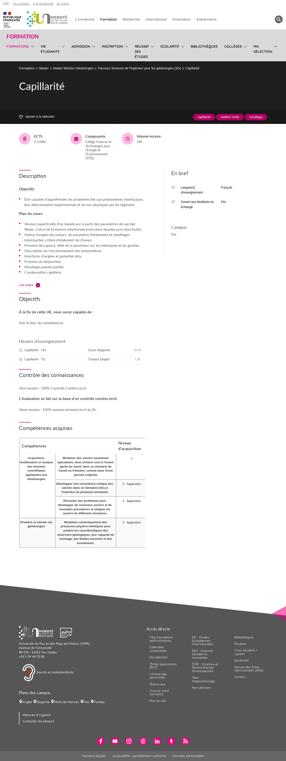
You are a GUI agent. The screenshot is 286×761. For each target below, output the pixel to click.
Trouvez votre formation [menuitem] (159, 692)
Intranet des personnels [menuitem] (158, 675)
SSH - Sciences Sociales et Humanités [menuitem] (202, 654)
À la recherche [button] (43, 4)
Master (44, 68)
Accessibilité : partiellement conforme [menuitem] (139, 756)
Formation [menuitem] (108, 19)
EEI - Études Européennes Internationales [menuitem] (202, 640)
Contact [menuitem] (240, 677)
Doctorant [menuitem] (241, 660)
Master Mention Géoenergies (73, 68)
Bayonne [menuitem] (43, 702)
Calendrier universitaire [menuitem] (158, 649)
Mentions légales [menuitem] (94, 756)
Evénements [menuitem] (207, 19)
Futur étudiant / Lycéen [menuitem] (245, 652)
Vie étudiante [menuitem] (50, 49)
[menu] (31, 51)
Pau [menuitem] (86, 702)
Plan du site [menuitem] (157, 701)
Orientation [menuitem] (181, 19)
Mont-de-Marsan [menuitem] (66, 702)
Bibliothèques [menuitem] (204, 46)
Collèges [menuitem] (233, 46)
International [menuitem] (156, 19)
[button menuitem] (279, 19)
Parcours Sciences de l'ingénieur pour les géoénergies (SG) (139, 68)
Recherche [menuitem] (131, 19)
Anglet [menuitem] (27, 702)
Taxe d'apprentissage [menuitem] (203, 679)
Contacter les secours (38, 721)
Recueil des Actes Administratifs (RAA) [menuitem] (248, 668)
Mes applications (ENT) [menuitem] (163, 665)
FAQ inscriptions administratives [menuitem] (161, 639)
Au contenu (21, 4)
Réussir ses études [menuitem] (142, 51)
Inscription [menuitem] (112, 46)
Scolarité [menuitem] (169, 46)
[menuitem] (101, 741)
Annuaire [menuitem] (157, 684)
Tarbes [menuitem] (99, 702)
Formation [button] (22, 36)
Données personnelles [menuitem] (188, 756)
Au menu (63, 4)
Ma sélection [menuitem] (263, 49)
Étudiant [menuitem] (240, 644)
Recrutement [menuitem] (201, 688)
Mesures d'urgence (37, 715)
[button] (39, 632)
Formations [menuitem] (18, 46)
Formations (27, 68)
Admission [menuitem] (81, 46)
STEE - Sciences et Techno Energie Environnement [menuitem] (205, 667)
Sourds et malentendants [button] (48, 673)
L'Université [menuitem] (84, 19)
